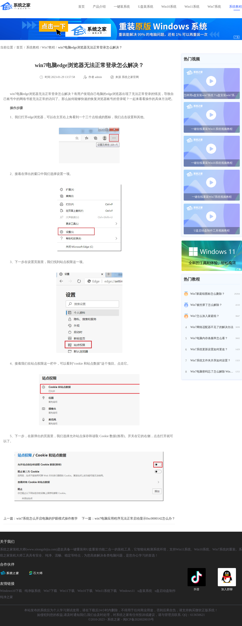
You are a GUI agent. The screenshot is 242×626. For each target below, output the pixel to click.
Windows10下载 (11, 590)
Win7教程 (48, 47)
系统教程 (235, 6)
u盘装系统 (145, 590)
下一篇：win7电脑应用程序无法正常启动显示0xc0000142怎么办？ (128, 518)
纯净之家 (6, 597)
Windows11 (127, 590)
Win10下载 (85, 590)
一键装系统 (122, 6)
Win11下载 (67, 590)
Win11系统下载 (106, 590)
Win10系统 (168, 6)
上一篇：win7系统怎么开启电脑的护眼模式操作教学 (40, 518)
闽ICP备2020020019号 (138, 619)
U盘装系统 (145, 6)
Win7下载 (50, 590)
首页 (81, 6)
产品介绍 (99, 6)
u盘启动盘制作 (165, 590)
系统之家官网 (130, 77)
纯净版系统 (33, 590)
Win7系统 (214, 6)
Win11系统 (192, 6)
